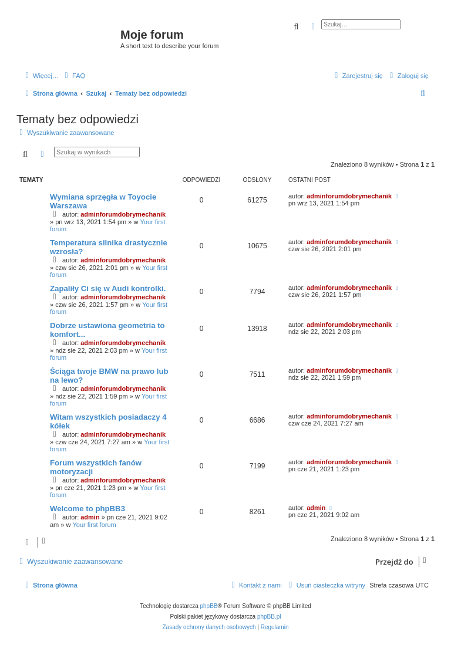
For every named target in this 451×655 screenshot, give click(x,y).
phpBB (209, 606)
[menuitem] (73, 76)
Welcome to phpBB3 (87, 508)
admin (89, 517)
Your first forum (94, 524)
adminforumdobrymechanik (123, 214)
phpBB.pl (269, 616)
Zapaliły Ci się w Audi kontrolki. (108, 288)
